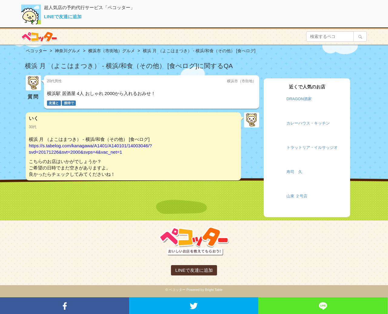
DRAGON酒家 (299, 99)
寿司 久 (294, 171)
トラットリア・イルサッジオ (312, 147)
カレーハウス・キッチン (308, 123)
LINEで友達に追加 (63, 16)
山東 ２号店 (296, 196)
